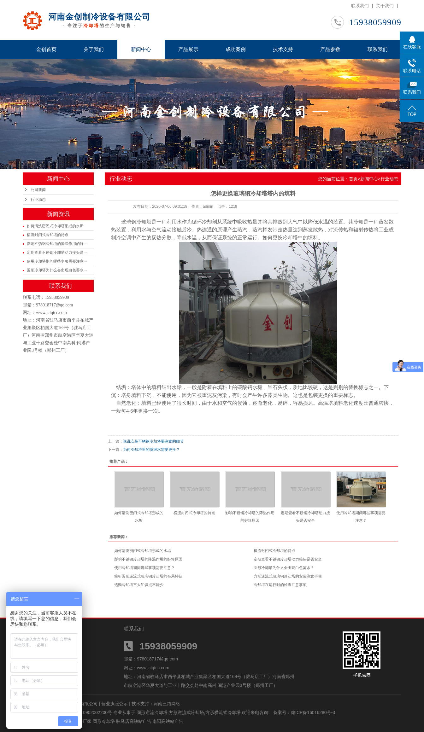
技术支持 (283, 49)
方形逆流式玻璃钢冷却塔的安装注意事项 (288, 576)
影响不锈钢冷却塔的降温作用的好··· (57, 243)
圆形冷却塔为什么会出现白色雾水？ (284, 568)
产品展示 (188, 49)
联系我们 (360, 5)
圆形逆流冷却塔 (152, 712)
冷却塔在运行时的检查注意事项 (280, 585)
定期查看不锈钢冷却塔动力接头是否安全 (288, 559)
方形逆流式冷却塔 (186, 712)
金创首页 (46, 49)
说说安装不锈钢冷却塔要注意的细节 (153, 441)
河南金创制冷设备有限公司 (99, 16)
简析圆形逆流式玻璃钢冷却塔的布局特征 (148, 576)
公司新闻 (38, 190)
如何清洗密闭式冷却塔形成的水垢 (55, 226)
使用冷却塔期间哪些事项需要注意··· (57, 261)
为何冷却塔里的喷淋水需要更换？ (151, 449)
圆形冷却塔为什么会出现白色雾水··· (57, 270)
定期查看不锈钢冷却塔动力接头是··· (57, 252)
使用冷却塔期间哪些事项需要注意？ (144, 568)
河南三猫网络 (167, 703)
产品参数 (330, 49)
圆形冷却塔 (104, 721)
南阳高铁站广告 (167, 721)
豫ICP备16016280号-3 (313, 712)
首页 (353, 178)
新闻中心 (141, 49)
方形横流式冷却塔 (223, 712)
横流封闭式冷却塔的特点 (47, 235)
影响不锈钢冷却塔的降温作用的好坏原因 (148, 559)
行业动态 (38, 199)
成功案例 (236, 49)
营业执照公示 (114, 703)
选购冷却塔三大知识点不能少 (138, 585)
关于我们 (385, 5)
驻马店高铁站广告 (134, 721)
